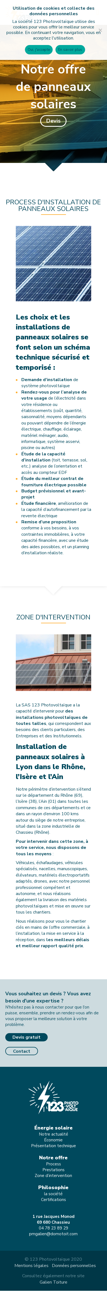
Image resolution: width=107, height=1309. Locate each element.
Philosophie (53, 1187)
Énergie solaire (53, 1128)
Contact (21, 1051)
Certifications (53, 1199)
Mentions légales (31, 1266)
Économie (53, 1140)
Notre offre (53, 1157)
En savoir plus (70, 49)
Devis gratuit (26, 1037)
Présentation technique (53, 1146)
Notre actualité (53, 1134)
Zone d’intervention (53, 1175)
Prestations (53, 1170)
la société (53, 1194)
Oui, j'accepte (39, 49)
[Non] (100, 30)
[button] (53, 121)
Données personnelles (74, 1266)
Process (53, 1164)
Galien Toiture (53, 1282)
